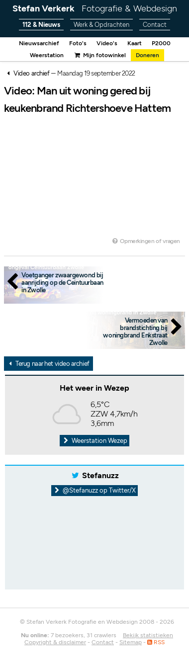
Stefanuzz (100, 475)
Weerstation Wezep (94, 440)
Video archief (31, 73)
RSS (156, 642)
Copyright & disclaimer (55, 642)
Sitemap (130, 642)
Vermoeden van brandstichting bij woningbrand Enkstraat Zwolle (135, 331)
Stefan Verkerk (94, 8)
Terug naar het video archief (48, 363)
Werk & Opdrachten (101, 24)
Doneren (147, 55)
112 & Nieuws (41, 24)
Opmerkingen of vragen (145, 241)
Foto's (78, 43)
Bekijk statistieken (148, 635)
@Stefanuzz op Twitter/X (94, 490)
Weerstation (47, 55)
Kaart (134, 43)
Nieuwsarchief (39, 43)
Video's (106, 43)
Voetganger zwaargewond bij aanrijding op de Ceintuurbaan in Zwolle (62, 282)
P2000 (161, 43)
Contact (155, 24)
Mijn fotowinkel (99, 55)
